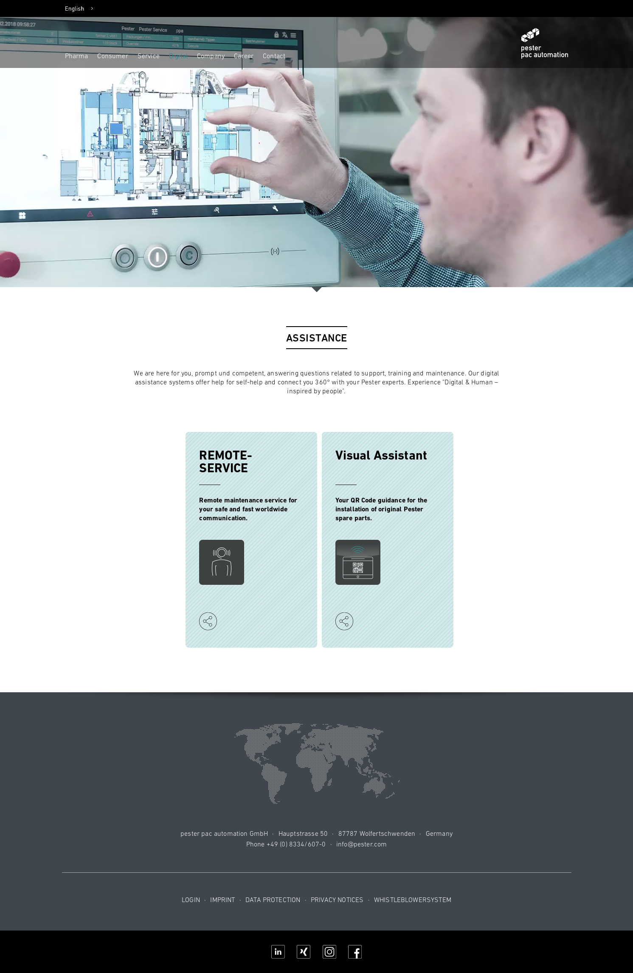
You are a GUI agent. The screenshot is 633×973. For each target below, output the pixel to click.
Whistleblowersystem (412, 899)
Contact (274, 55)
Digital (178, 55)
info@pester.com (361, 844)
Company (211, 55)
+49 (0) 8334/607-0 (296, 844)
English (74, 8)
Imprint (222, 899)
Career (243, 55)
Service (149, 55)
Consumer (112, 55)
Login (191, 899)
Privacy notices (337, 899)
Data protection (272, 899)
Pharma (76, 55)
